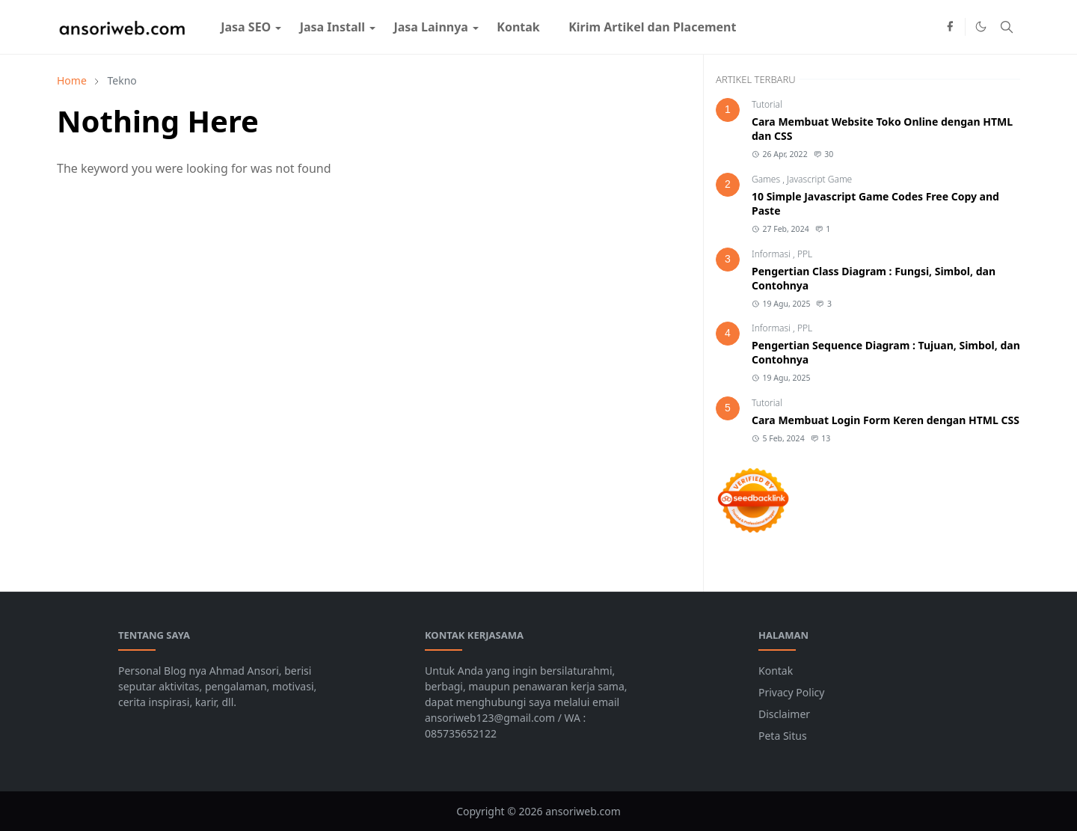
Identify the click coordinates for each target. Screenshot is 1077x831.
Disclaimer (784, 714)
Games (767, 179)
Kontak (775, 670)
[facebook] (950, 27)
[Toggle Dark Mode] (981, 26)
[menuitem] (245, 27)
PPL (804, 254)
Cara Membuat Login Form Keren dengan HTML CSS (885, 420)
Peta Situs (782, 736)
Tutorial (767, 104)
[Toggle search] (1006, 26)
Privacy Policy (791, 692)
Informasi (772, 254)
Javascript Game (819, 179)
